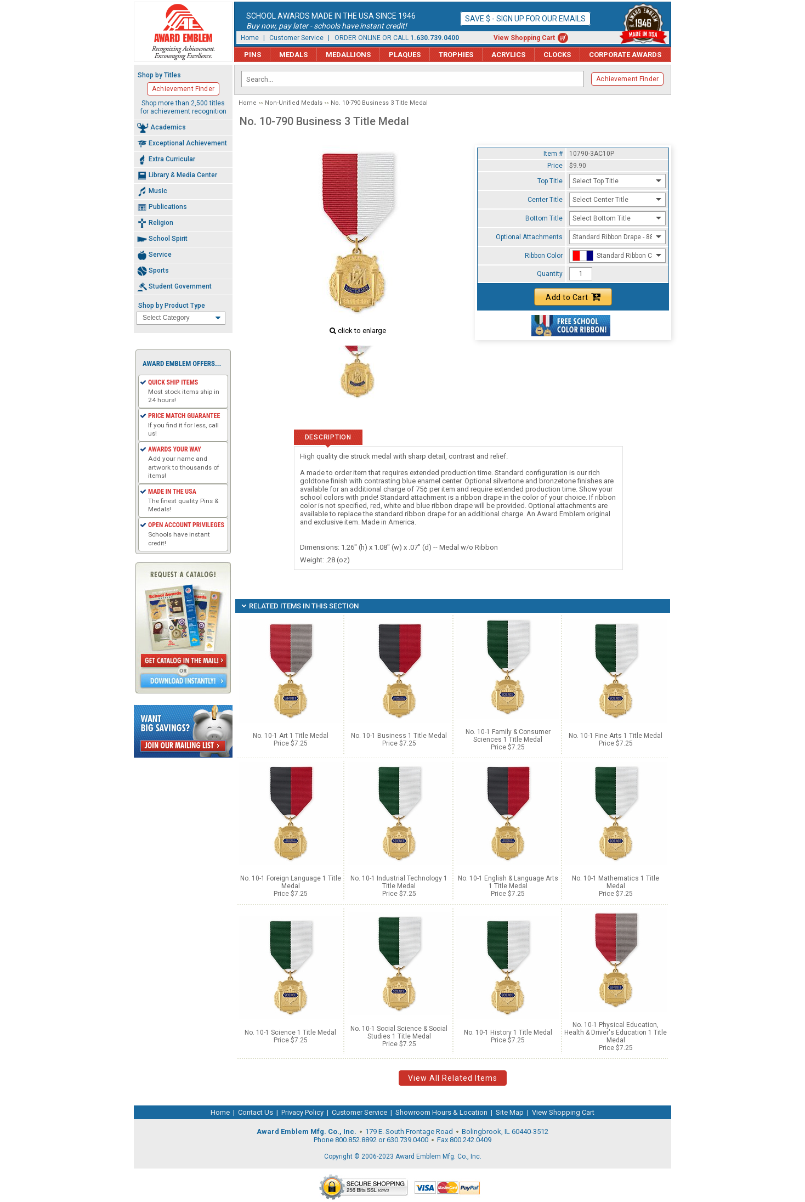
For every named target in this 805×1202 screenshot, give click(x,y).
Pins (252, 54)
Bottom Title (544, 218)
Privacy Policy (302, 1112)
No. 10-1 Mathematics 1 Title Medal (615, 882)
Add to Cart (573, 297)
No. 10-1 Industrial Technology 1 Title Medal (398, 882)
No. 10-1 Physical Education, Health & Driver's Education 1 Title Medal (615, 1032)
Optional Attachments (529, 237)
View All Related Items (452, 1078)
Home (250, 38)
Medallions (348, 54)
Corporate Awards (625, 54)
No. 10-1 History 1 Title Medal (508, 1032)
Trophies (456, 54)
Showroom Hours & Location (441, 1112)
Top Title (550, 181)
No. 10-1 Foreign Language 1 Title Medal (290, 882)
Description (328, 437)
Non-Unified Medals (293, 102)
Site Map (510, 1112)
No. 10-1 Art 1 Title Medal (290, 736)
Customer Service (296, 38)
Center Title (545, 200)
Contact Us (255, 1112)
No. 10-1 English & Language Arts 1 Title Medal (508, 882)
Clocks (557, 54)
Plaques (405, 54)
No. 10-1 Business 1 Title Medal (399, 736)
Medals (293, 54)
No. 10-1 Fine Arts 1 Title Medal (615, 736)
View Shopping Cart (524, 38)
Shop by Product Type (171, 305)
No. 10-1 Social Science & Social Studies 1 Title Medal (398, 1032)
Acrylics (508, 54)
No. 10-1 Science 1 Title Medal (290, 1032)
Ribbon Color (544, 255)
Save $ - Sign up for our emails (525, 18)
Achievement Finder (627, 79)
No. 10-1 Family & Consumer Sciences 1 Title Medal (508, 735)
